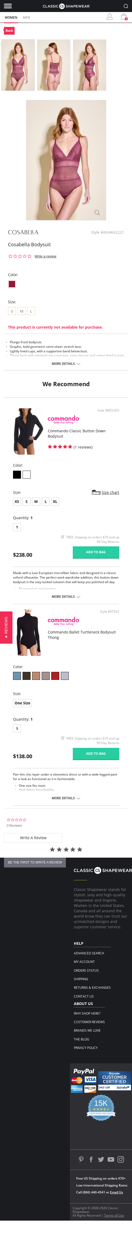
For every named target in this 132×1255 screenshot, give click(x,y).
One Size (22, 702)
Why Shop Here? (87, 1013)
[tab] (33, 837)
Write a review (45, 256)
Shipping (81, 979)
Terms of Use (114, 1215)
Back (9, 30)
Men (26, 17)
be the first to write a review (35, 862)
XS (17, 501)
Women (11, 17)
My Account (84, 961)
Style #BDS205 (108, 410)
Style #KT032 (109, 612)
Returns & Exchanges (92, 987)
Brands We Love (87, 1030)
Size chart (110, 492)
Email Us (116, 1192)
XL (55, 501)
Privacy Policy (86, 1048)
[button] (6, 627)
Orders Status (86, 970)
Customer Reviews (89, 1022)
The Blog (81, 1039)
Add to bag (96, 552)
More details (63, 364)
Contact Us (84, 996)
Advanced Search (89, 953)
